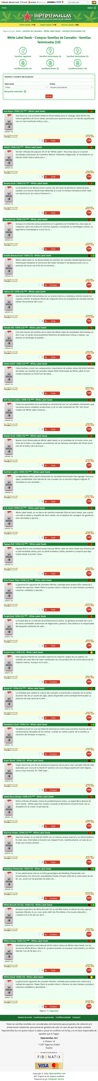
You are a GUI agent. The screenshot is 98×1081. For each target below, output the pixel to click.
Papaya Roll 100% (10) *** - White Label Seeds (25, 544)
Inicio (4, 8)
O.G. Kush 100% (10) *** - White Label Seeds (24, 508)
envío (15, 135)
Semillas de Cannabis (32, 31)
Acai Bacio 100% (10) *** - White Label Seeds (24, 111)
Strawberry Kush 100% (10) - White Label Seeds (25, 724)
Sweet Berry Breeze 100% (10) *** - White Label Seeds (29, 796)
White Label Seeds (52, 31)
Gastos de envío (25, 1017)
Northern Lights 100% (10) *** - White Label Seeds (27, 472)
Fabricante (9, 84)
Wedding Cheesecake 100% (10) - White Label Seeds (27, 868)
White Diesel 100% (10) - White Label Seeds (23, 977)
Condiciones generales (44, 1017)
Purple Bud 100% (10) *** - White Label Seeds (25, 616)
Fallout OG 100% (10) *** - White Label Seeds (25, 291)
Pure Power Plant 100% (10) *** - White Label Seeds (28, 580)
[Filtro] (49, 79)
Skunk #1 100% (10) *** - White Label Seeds (24, 688)
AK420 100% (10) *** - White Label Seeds (23, 147)
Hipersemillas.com (57, 1073)
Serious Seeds (67, 25)
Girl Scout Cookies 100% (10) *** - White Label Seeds (28, 399)
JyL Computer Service (54, 1079)
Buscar (49, 96)
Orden (52, 84)
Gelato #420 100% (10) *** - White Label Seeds (25, 363)
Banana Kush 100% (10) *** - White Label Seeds (26, 183)
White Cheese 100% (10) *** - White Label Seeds (26, 941)
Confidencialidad (63, 1017)
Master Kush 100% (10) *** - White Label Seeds (25, 435)
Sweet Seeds (45, 25)
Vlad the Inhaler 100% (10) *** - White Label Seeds (27, 832)
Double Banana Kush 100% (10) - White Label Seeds (27, 255)
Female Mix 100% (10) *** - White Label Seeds (25, 327)
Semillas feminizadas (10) (73, 31)
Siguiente (54, 1011)
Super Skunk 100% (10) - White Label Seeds (23, 760)
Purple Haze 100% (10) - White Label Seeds (23, 652)
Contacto (76, 1017)
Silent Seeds (24, 25)
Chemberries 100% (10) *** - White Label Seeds (25, 219)
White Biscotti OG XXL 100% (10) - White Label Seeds (28, 904)
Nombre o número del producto (19, 76)
